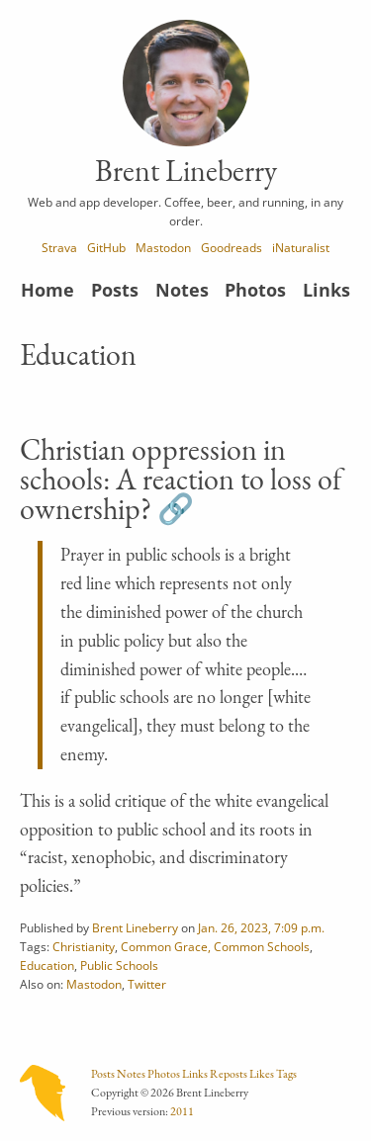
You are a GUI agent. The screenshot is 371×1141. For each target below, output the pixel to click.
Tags (286, 1074)
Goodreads (231, 247)
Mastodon (163, 247)
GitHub (106, 247)
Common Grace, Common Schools (215, 946)
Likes (261, 1074)
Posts (115, 290)
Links (326, 290)
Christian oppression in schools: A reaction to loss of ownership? (181, 479)
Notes (182, 290)
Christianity (83, 946)
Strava (59, 247)
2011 (182, 1111)
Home (47, 290)
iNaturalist (300, 247)
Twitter (147, 984)
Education (47, 965)
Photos (255, 290)
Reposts (228, 1074)
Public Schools (119, 965)
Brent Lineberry (135, 927)
